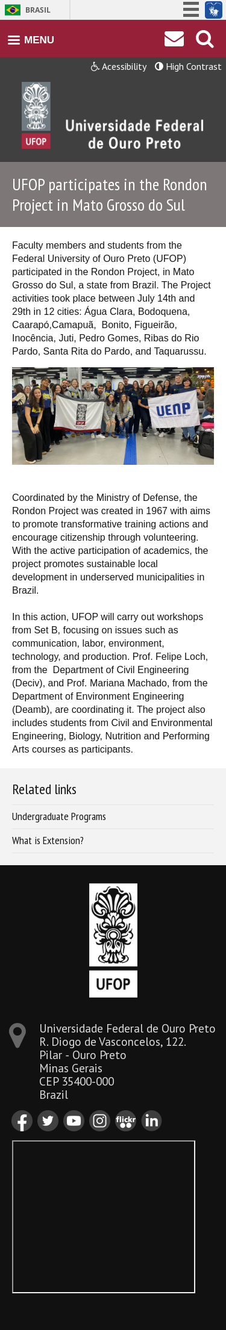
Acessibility (118, 66)
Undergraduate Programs (59, 816)
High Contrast (188, 66)
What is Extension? (48, 840)
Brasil (38, 10)
